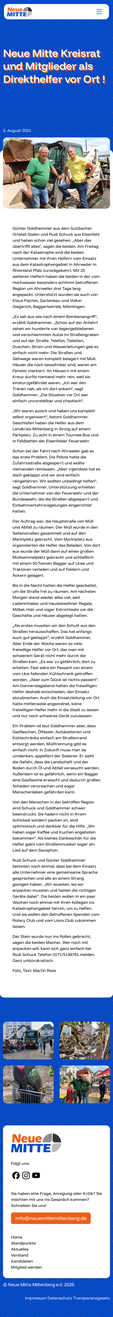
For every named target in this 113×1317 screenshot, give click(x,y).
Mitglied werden (26, 1267)
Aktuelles (20, 1249)
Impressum (36, 1297)
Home (16, 1237)
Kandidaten (22, 1261)
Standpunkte (23, 1243)
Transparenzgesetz (91, 1297)
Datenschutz (60, 1297)
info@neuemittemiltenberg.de (50, 1218)
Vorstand (19, 1255)
